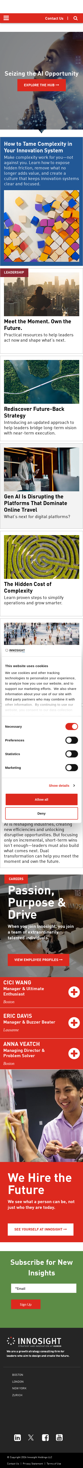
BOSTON (17, 1374)
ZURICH (17, 1395)
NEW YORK (19, 1388)
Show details (59, 785)
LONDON (18, 1381)
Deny (41, 813)
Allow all (41, 799)
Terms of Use (54, 1463)
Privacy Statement (33, 1463)
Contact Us (13, 1463)
